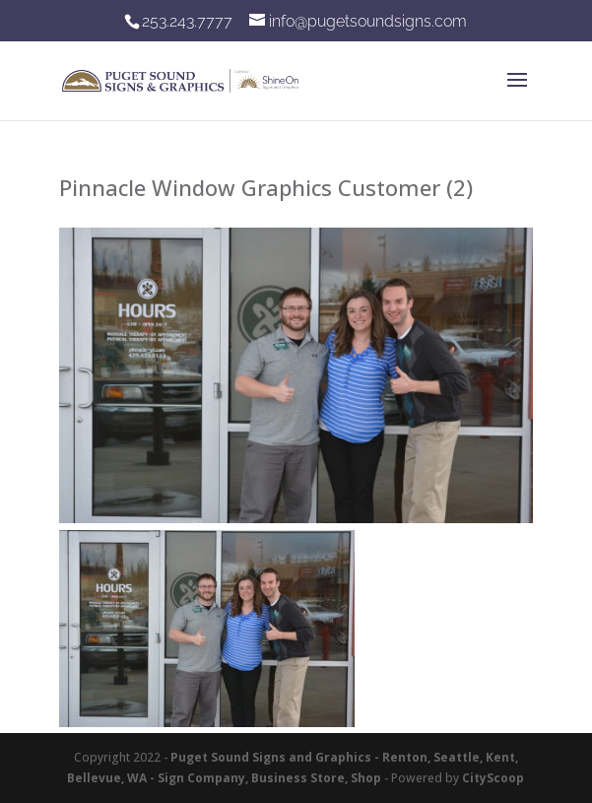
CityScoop (493, 778)
